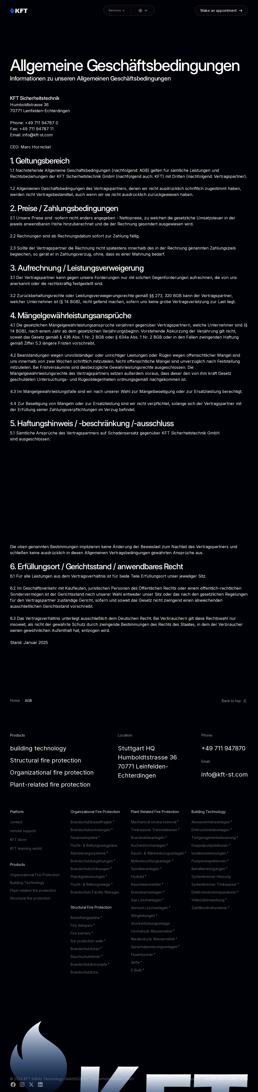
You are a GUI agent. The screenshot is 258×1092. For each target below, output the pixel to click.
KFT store (18, 839)
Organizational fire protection (52, 772)
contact (16, 822)
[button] (143, 11)
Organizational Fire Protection (34, 875)
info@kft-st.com (224, 774)
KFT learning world (26, 848)
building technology (38, 748)
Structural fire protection (45, 760)
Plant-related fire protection (50, 784)
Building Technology (27, 882)
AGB (28, 700)
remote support (23, 831)
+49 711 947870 (223, 748)
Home (15, 700)
